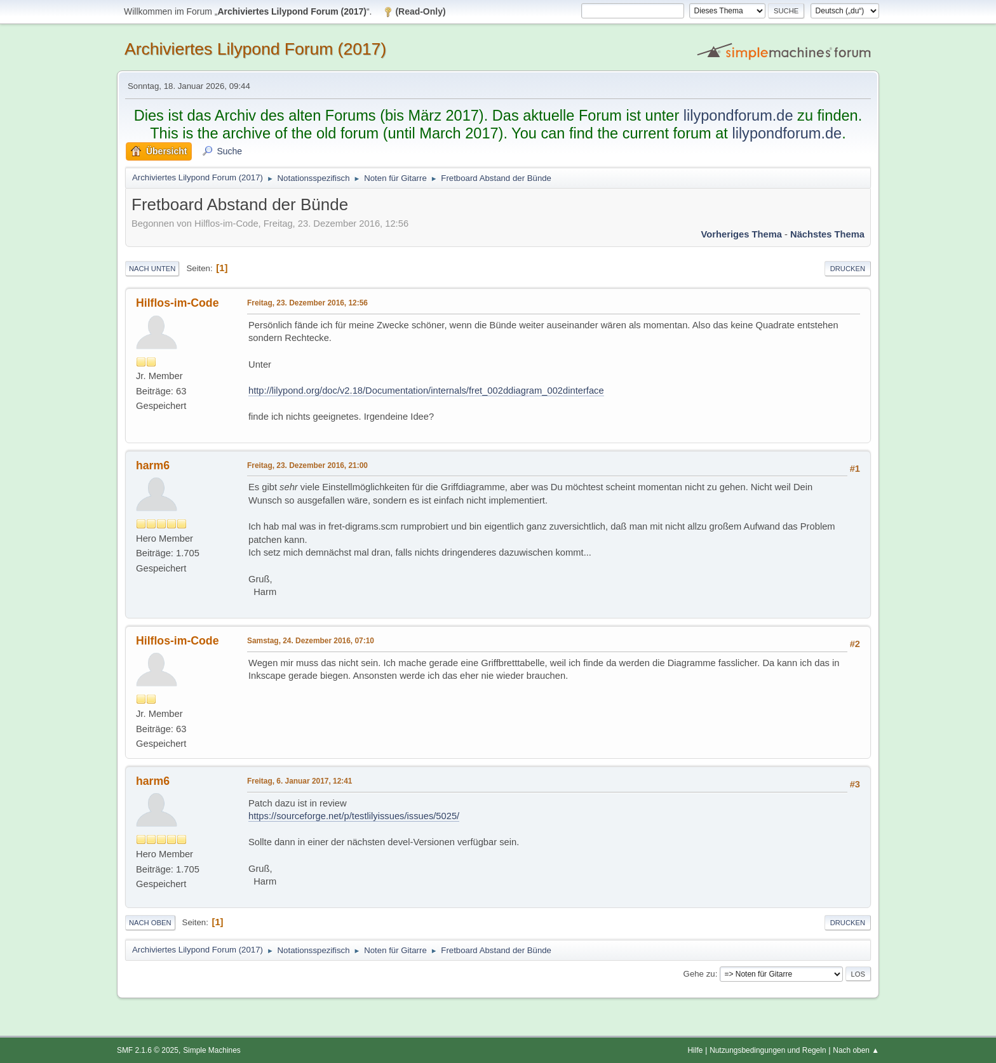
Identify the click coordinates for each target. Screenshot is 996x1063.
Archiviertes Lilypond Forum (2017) (255, 48)
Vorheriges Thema (741, 234)
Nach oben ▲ (856, 1050)
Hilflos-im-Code (177, 303)
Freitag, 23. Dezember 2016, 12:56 (307, 302)
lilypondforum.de (738, 115)
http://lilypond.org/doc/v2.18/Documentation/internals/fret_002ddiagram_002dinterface (426, 390)
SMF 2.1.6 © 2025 (147, 1050)
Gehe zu (699, 974)
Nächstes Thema (827, 234)
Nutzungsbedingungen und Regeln (768, 1050)
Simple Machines (212, 1050)
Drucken (847, 268)
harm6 (153, 465)
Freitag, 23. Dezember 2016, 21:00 (307, 465)
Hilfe (695, 1050)
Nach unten (152, 268)
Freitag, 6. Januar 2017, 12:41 (299, 781)
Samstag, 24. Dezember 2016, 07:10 (310, 640)
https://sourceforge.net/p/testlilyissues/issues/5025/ (353, 816)
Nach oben (150, 922)
